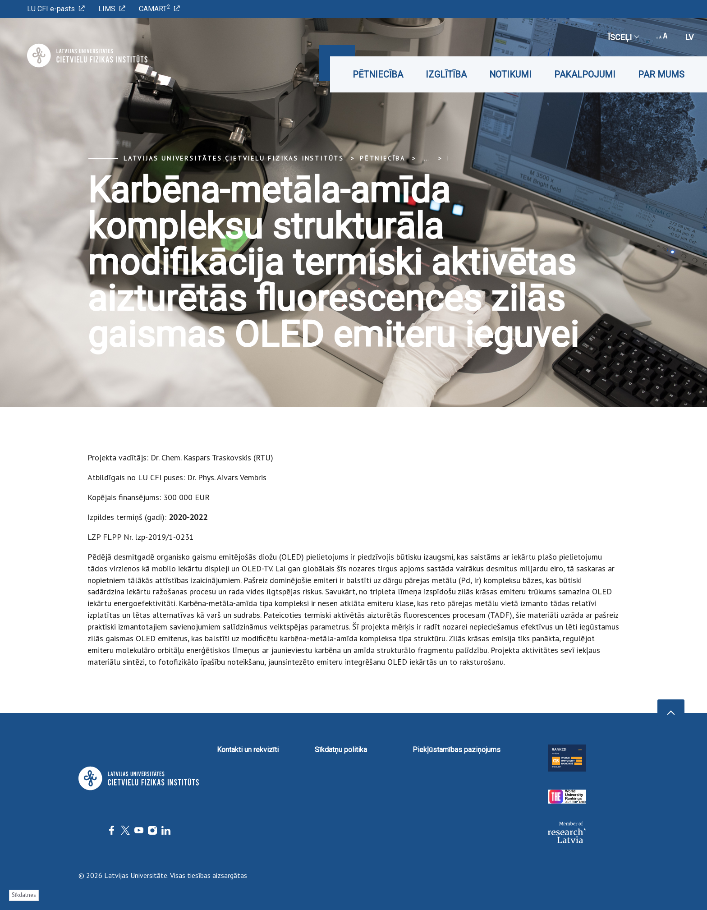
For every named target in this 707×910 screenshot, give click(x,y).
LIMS (111, 9)
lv (689, 37)
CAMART (159, 8)
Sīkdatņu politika (341, 749)
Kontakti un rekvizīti (248, 749)
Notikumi (510, 74)
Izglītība (446, 74)
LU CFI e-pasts (56, 9)
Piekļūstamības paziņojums (456, 749)
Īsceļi (623, 37)
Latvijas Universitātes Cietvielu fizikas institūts (234, 158)
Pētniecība (378, 74)
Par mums (661, 74)
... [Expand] (426, 158)
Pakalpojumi (584, 74)
